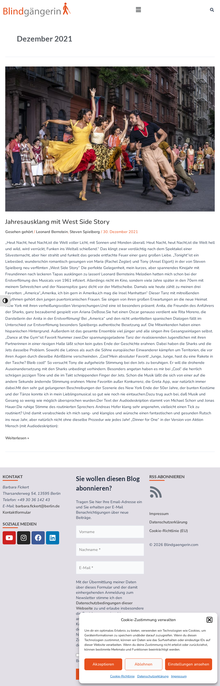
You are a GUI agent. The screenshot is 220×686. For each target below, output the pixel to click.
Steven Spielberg (85, 231)
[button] (209, 619)
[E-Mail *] (110, 567)
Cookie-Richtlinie (122, 676)
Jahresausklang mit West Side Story (57, 222)
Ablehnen (143, 664)
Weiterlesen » (17, 438)
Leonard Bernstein (52, 231)
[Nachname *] (110, 549)
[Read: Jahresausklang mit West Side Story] (110, 139)
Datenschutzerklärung (152, 676)
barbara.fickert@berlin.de (38, 506)
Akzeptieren (103, 664)
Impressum (179, 676)
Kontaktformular (17, 512)
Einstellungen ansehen (188, 664)
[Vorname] (110, 531)
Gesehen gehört (19, 231)
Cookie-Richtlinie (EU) (168, 530)
